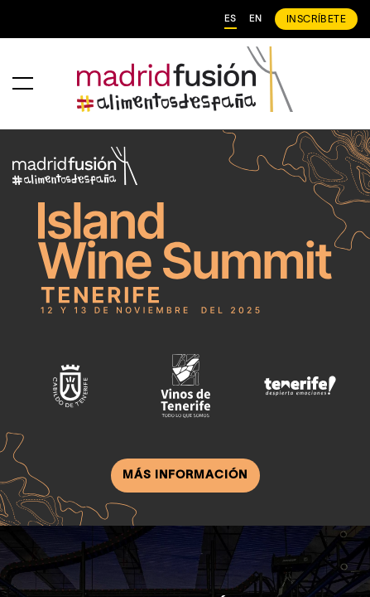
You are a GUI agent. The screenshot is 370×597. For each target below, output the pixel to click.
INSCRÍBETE (316, 19)
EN (255, 19)
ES (230, 19)
